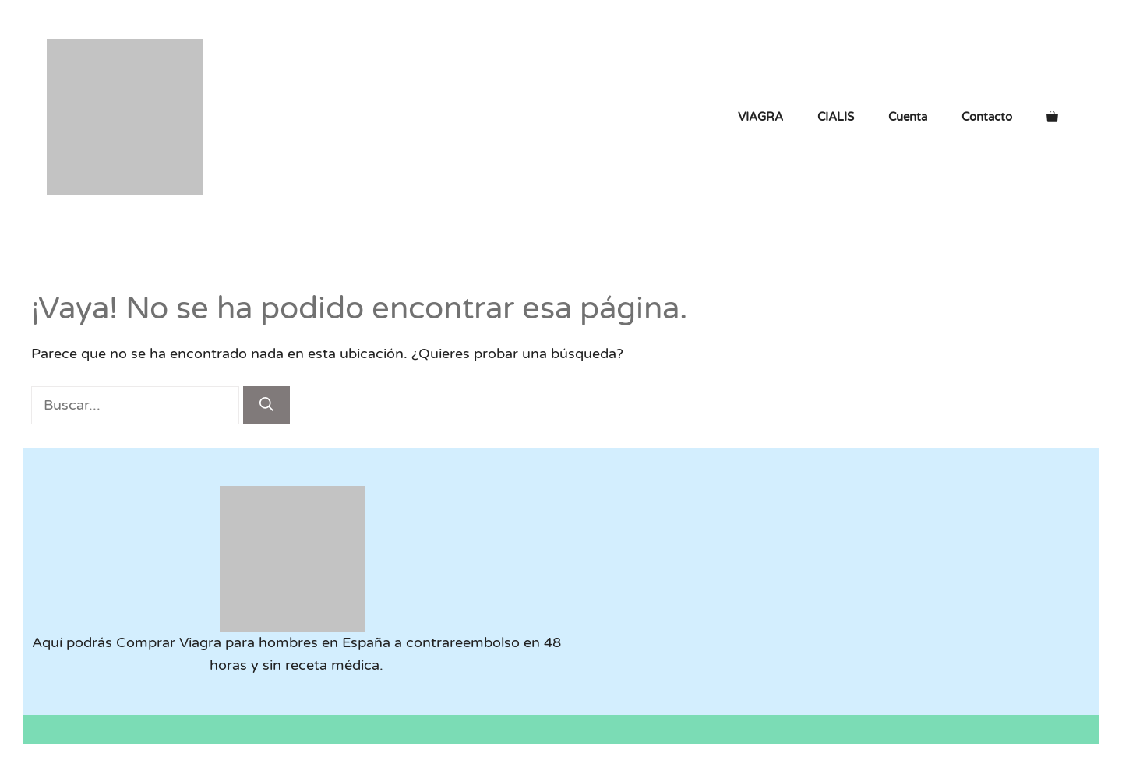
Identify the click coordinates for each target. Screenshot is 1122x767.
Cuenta (907, 117)
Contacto (986, 117)
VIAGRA (760, 117)
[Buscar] (266, 405)
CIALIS (835, 117)
